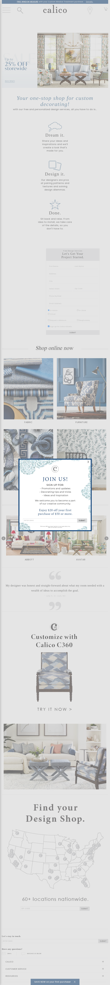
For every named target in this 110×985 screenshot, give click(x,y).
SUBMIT (82, 520)
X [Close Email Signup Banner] (88, 462)
